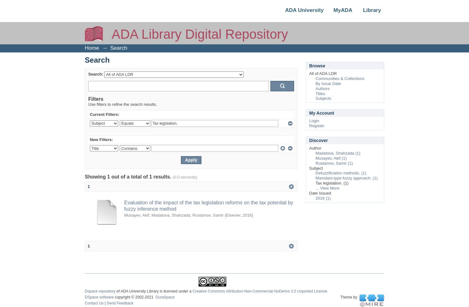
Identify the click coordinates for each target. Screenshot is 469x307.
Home (92, 48)
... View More (327, 188)
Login (314, 120)
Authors (323, 88)
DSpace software (99, 297)
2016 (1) (323, 198)
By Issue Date (328, 83)
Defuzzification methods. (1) (341, 173)
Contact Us (94, 303)
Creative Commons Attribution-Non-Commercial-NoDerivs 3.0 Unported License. (260, 291)
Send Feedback (120, 303)
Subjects (323, 98)
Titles (320, 93)
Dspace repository (100, 291)
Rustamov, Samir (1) (334, 163)
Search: (95, 74)
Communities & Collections (340, 78)
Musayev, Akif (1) (331, 158)
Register (316, 125)
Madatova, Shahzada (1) (338, 153)
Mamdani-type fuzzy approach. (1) (347, 178)
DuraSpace (164, 297)
